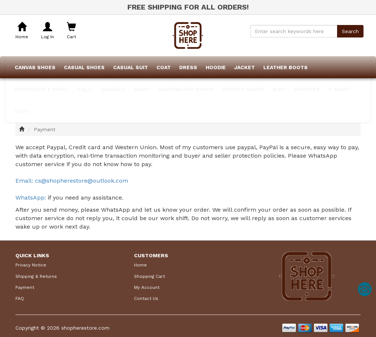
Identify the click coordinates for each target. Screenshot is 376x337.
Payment (24, 287)
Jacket (244, 67)
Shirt (142, 89)
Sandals (113, 89)
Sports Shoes (243, 89)
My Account (146, 287)
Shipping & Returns (36, 276)
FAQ (19, 298)
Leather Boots (285, 67)
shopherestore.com (85, 328)
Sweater (306, 89)
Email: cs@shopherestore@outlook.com (71, 180)
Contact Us (146, 298)
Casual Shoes (84, 67)
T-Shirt (339, 89)
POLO (84, 89)
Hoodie (216, 67)
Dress (188, 67)
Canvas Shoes (35, 67)
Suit (279, 89)
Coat (163, 67)
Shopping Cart (149, 276)
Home (140, 265)
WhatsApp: (31, 197)
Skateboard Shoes (186, 89)
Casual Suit (130, 67)
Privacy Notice (30, 265)
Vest (22, 111)
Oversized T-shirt (42, 89)
